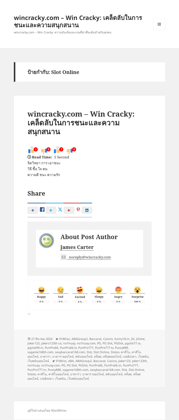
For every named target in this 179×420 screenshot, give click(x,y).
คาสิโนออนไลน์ (58, 375)
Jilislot (140, 339)
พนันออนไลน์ (83, 357)
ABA (71, 361)
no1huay (69, 344)
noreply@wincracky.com (85, 257)
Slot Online (101, 352)
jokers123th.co (51, 344)
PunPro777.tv (104, 348)
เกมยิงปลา (129, 357)
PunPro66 (51, 348)
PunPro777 (85, 348)
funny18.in (121, 339)
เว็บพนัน (143, 357)
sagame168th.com (40, 352)
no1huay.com (86, 344)
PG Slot (107, 344)
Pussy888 (121, 348)
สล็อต (97, 357)
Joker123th (139, 361)
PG (99, 344)
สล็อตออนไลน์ (112, 357)
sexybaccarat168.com (70, 352)
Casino (108, 339)
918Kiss (64, 339)
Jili (133, 339)
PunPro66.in (112, 366)
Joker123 (33, 344)
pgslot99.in (35, 348)
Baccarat (95, 339)
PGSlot (118, 344)
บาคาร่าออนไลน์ (63, 357)
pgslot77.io (132, 344)
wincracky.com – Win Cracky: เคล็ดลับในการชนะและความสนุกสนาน (78, 21)
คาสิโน (125, 352)
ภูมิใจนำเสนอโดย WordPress (46, 411)
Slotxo (115, 352)
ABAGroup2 (80, 339)
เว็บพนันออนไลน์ (38, 361)
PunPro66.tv (68, 348)
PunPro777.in (36, 370)
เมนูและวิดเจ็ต (159, 24)
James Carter (77, 247)
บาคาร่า (45, 357)
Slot (89, 352)
